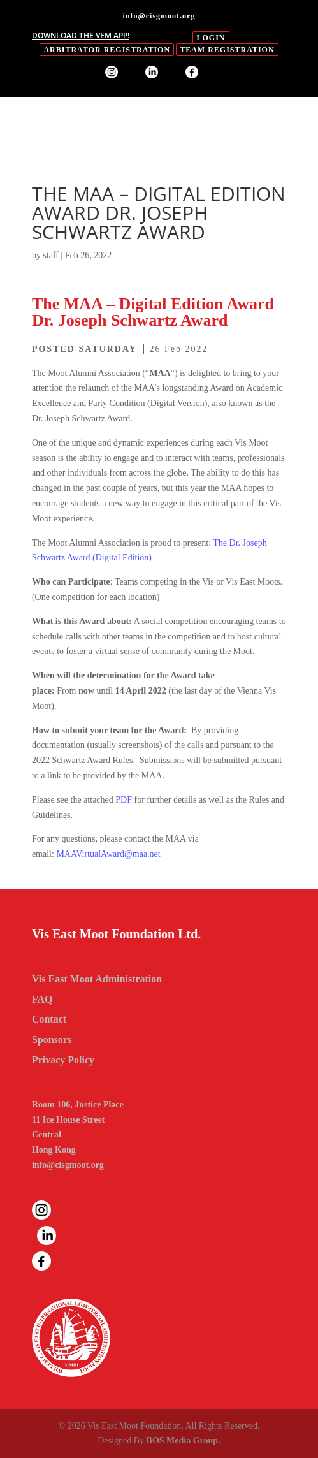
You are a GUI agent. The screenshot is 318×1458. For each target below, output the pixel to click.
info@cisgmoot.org (68, 1165)
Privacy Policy (63, 1059)
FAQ (42, 999)
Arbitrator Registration (106, 49)
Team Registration (227, 49)
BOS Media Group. (183, 1440)
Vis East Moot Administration (97, 978)
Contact (49, 1019)
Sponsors (51, 1039)
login (210, 37)
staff (51, 255)
